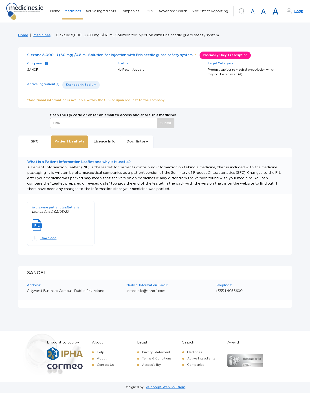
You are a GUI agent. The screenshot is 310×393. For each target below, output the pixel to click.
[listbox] (81, 85)
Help (100, 352)
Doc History (137, 141)
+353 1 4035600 (229, 291)
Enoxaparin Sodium (81, 84)
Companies (130, 11)
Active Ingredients (101, 11)
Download (44, 238)
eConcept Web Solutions (165, 387)
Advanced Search (172, 11)
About (102, 358)
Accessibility (151, 364)
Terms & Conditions (156, 358)
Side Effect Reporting (210, 11)
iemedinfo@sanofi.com (145, 291)
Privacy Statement (156, 352)
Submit (165, 123)
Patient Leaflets (69, 141)
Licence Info (105, 141)
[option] (81, 85)
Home (55, 11)
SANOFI (33, 69)
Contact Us (105, 364)
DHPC (149, 11)
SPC (34, 141)
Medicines (72, 11)
